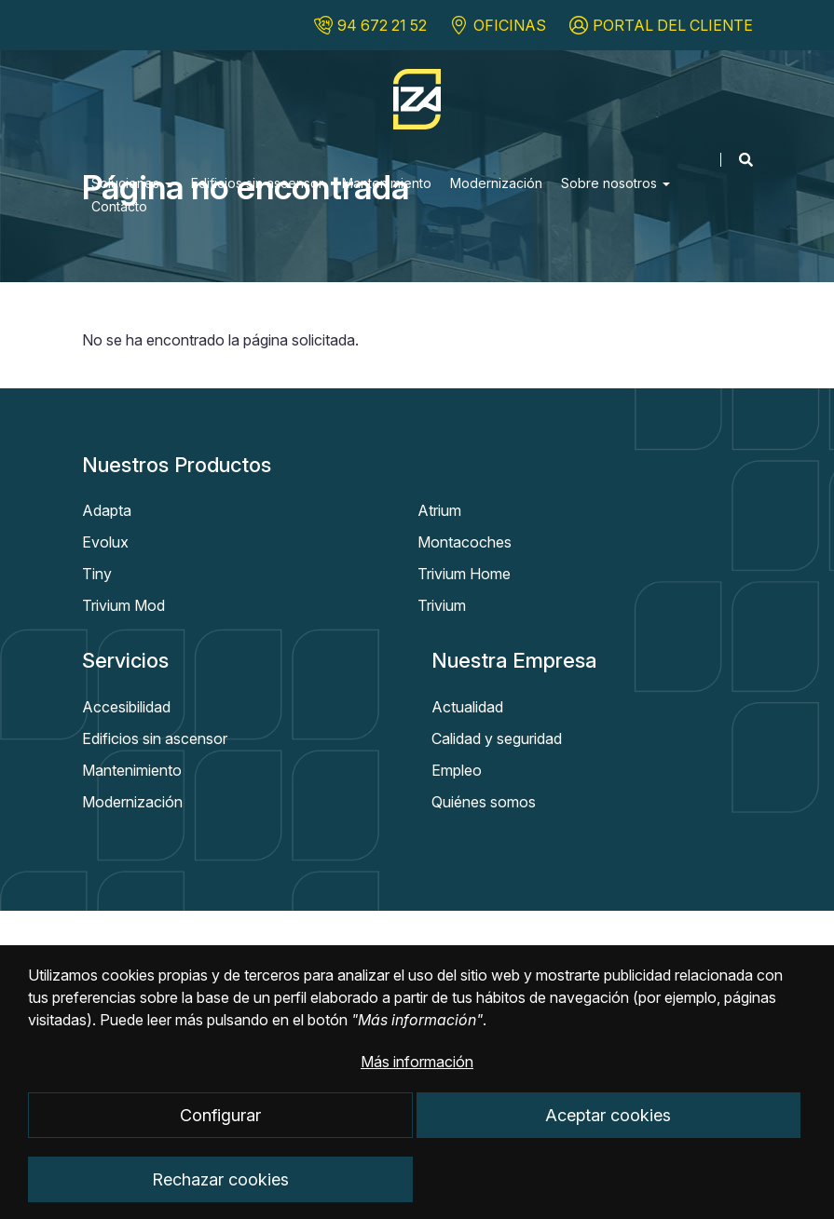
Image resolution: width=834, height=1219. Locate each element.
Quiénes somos (483, 801)
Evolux (105, 542)
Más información (417, 1082)
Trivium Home (464, 573)
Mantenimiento (386, 183)
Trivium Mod (123, 605)
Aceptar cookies (608, 1135)
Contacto (119, 206)
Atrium (439, 510)
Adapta (106, 510)
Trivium (441, 605)
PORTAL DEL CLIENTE (673, 25)
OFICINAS (509, 25)
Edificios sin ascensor (257, 183)
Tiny (97, 573)
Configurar (220, 1135)
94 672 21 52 (382, 25)
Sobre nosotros (615, 183)
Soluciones (131, 183)
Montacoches (464, 542)
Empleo (456, 770)
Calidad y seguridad (496, 738)
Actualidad (467, 707)
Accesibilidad (126, 707)
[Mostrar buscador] (736, 159)
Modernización (496, 183)
